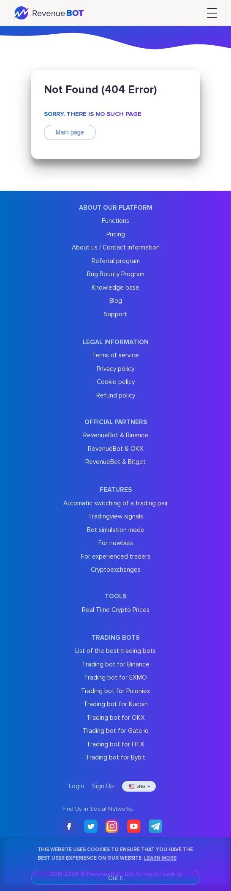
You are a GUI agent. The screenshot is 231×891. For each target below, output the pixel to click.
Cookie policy (116, 382)
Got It (115, 878)
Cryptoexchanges (116, 569)
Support (115, 314)
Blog (115, 300)
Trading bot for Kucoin (116, 704)
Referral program (116, 261)
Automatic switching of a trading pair (115, 503)
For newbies (115, 543)
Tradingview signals (115, 516)
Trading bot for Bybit (115, 757)
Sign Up (103, 786)
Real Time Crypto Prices (115, 610)
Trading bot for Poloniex (115, 691)
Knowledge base (115, 287)
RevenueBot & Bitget (115, 462)
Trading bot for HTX (115, 744)
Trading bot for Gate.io (116, 731)
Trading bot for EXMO (115, 677)
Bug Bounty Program (115, 274)
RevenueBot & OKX (116, 448)
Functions (115, 221)
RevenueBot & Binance (115, 435)
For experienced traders (115, 556)
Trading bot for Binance (115, 664)
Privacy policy (115, 369)
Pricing (115, 234)
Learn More (160, 858)
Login (76, 786)
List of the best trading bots (115, 651)
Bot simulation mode (115, 530)
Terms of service (115, 355)
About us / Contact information (116, 247)
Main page (70, 132)
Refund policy (115, 395)
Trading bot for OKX (116, 717)
